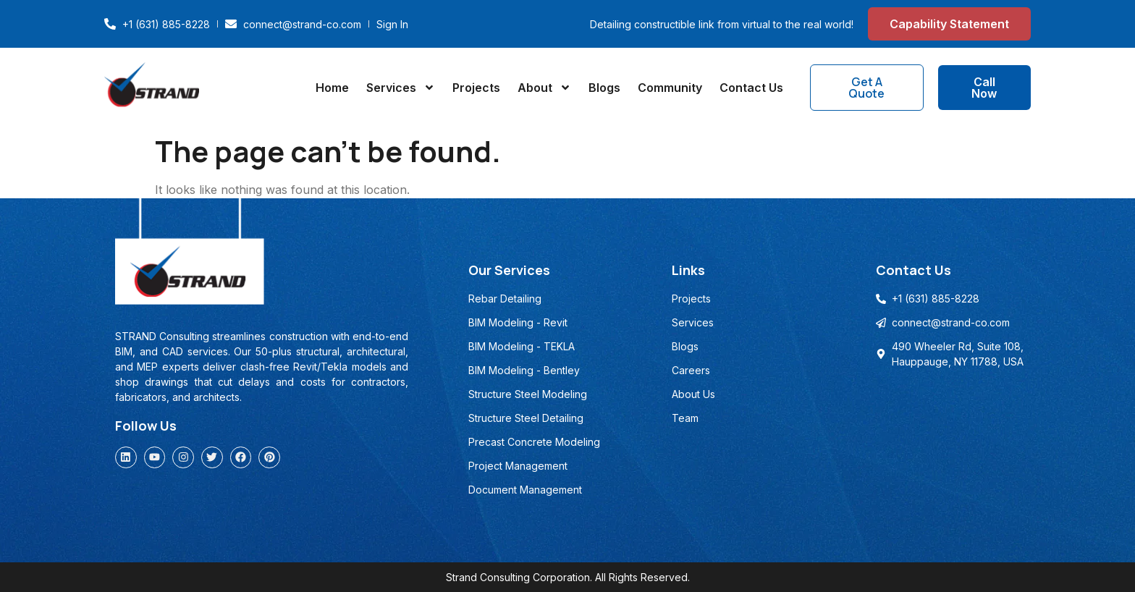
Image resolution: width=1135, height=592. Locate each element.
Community (670, 87)
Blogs (604, 87)
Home (332, 87)
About (544, 88)
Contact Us (751, 87)
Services (400, 88)
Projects (476, 87)
